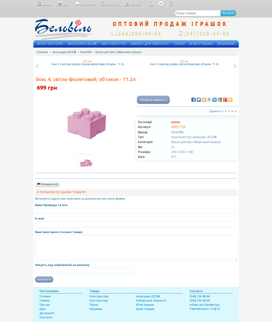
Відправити (44, 279)
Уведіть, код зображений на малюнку (62, 264)
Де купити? (47, 313)
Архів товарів (145, 308)
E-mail (39, 218)
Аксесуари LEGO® (64, 52)
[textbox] (198, 13)
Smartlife (86, 52)
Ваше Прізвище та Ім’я (51, 205)
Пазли (94, 304)
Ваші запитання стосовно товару (59, 232)
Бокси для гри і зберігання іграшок (119, 52)
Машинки (96, 308)
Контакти (46, 317)
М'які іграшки (145, 304)
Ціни (42, 308)
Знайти (228, 13)
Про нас (45, 304)
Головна (42, 52)
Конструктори (99, 296)
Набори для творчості (151, 300)
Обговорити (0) (47, 184)
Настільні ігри (99, 300)
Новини (45, 300)
